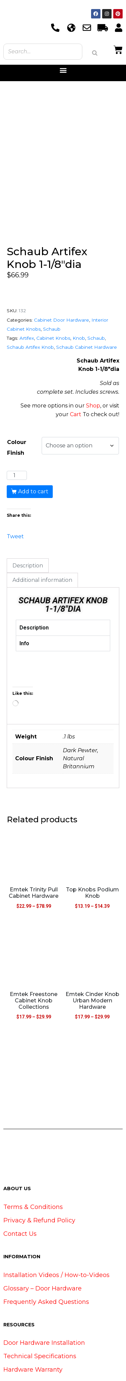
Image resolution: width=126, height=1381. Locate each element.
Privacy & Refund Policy (39, 1185)
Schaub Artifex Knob (30, 312)
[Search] (94, 53)
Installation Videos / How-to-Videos (56, 1240)
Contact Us (20, 1198)
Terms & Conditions (33, 1171)
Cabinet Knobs (53, 303)
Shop (93, 371)
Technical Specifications (39, 1321)
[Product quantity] (17, 440)
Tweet (15, 500)
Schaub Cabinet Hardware (86, 312)
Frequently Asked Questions (46, 1266)
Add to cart (33, 456)
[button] (63, 70)
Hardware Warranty (32, 1334)
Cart (75, 379)
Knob (79, 303)
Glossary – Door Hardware (42, 1253)
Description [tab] (27, 530)
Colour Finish (16, 412)
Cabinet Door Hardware (61, 284)
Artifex (26, 303)
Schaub (51, 293)
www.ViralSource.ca (101, 1362)
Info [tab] (24, 608)
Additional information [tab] (42, 545)
